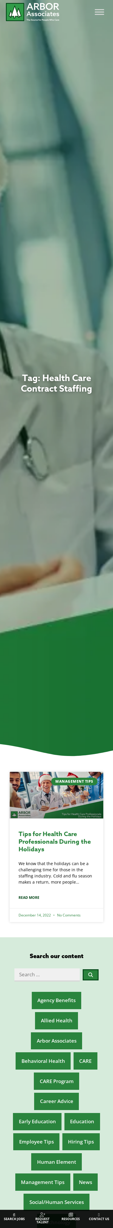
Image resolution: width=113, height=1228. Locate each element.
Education (82, 1121)
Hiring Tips (81, 1141)
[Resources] (71, 1215)
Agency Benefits (56, 1000)
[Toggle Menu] (99, 12)
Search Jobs (14, 1219)
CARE (85, 1061)
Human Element (56, 1161)
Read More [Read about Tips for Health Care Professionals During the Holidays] (29, 897)
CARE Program (57, 1081)
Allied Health (56, 1020)
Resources (71, 1219)
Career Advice (56, 1101)
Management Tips (42, 1182)
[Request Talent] (42, 1215)
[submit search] (91, 974)
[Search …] (47, 975)
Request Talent (42, 1220)
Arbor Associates (57, 1040)
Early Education (37, 1121)
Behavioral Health (43, 1061)
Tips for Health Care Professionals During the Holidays (55, 842)
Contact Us (99, 1219)
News (85, 1182)
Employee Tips (36, 1141)
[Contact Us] (99, 1215)
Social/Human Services (56, 1202)
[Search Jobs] (14, 1215)
